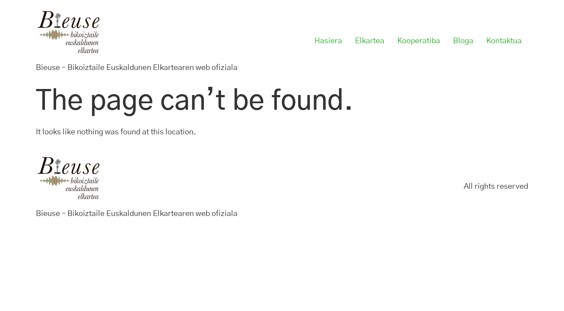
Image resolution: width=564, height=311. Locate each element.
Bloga (463, 41)
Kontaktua (504, 41)
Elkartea (369, 41)
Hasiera (328, 41)
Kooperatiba (418, 41)
